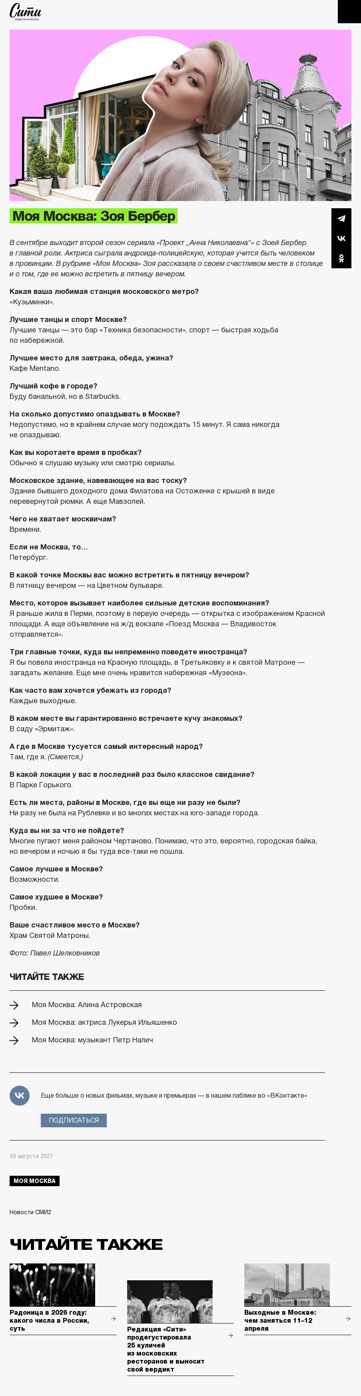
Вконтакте (341, 238)
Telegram (341, 218)
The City (26, 11)
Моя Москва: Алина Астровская (87, 1005)
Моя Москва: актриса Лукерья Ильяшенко (104, 1022)
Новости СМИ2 (30, 1212)
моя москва (35, 1181)
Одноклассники (341, 258)
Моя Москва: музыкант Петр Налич (92, 1040)
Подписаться (74, 1120)
